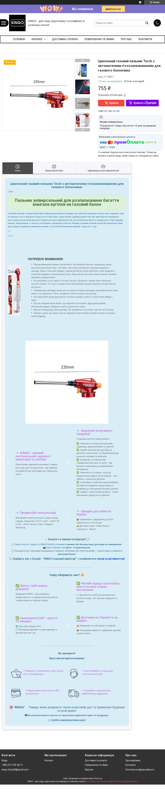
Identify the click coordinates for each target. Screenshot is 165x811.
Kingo (4, 760)
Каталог (49, 760)
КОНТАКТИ (145, 39)
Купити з (145, 103)
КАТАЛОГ (37, 39)
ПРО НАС (126, 39)
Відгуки (89, 769)
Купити (113, 103)
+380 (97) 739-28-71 (12, 765)
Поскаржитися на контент (98, 781)
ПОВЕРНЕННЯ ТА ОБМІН (99, 39)
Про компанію (132, 760)
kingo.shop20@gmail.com (15, 769)
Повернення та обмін (96, 765)
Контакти (130, 765)
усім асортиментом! (112, 558)
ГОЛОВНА (19, 39)
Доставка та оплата (96, 760)
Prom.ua (98, 778)
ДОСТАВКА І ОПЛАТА (65, 39)
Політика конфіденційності (139, 769)
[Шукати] (147, 23)
